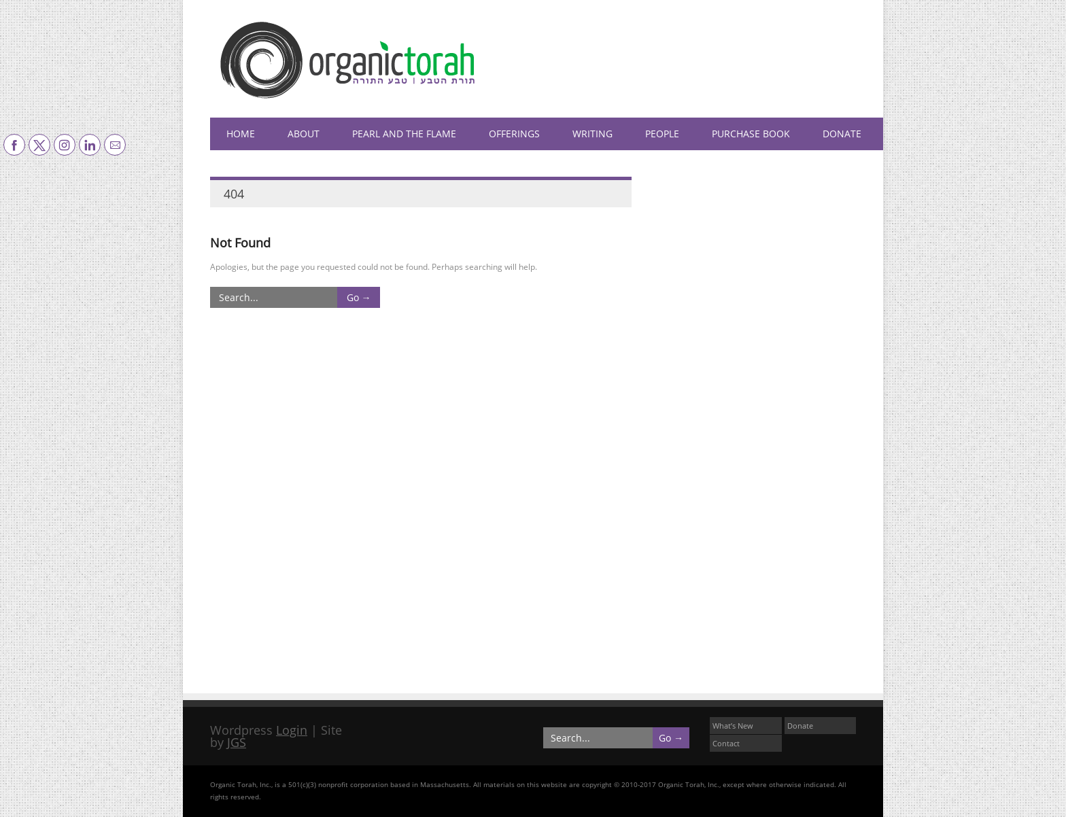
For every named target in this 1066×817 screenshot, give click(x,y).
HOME (240, 134)
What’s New (732, 725)
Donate (842, 134)
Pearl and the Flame (404, 134)
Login (291, 730)
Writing (592, 134)
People (662, 134)
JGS (236, 742)
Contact (726, 743)
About (304, 134)
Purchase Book (751, 134)
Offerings (514, 134)
